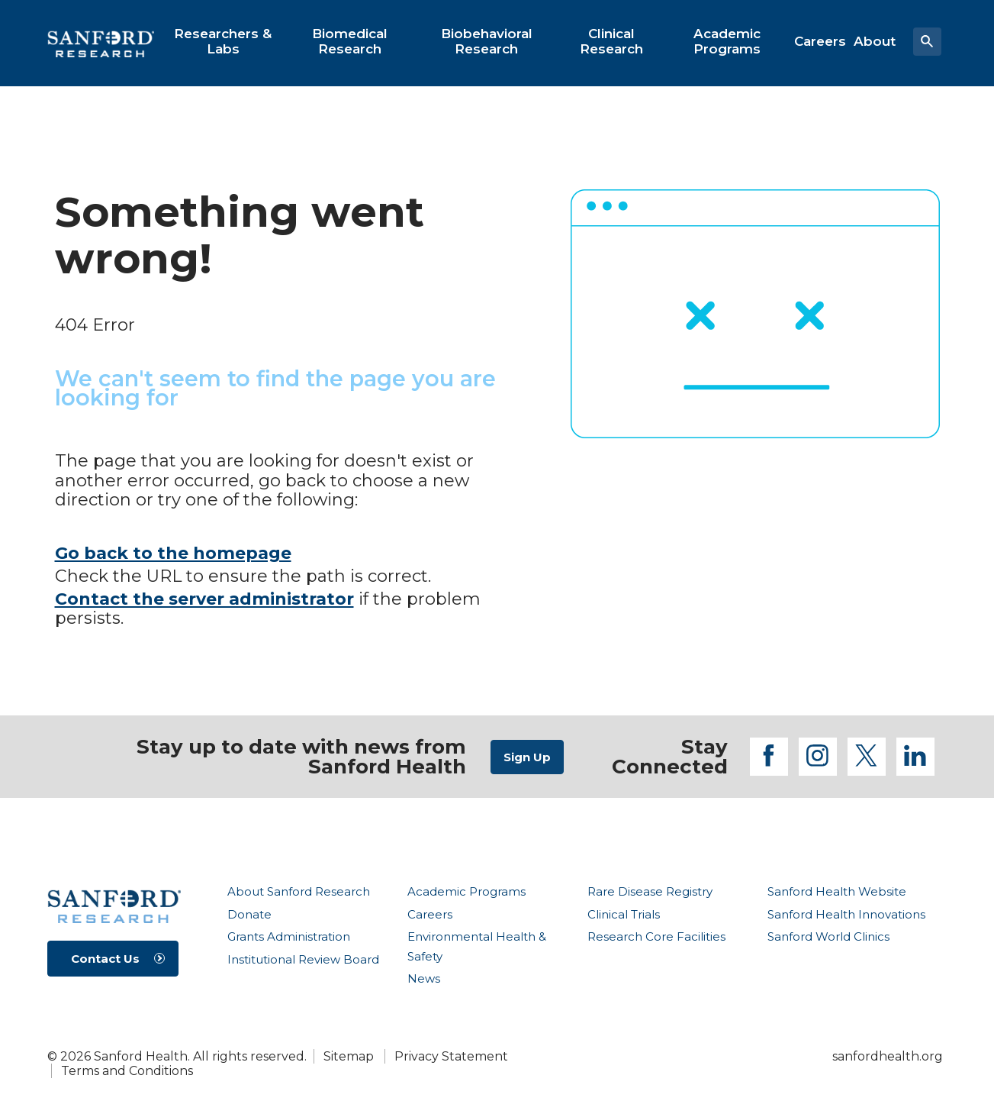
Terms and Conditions (127, 1071)
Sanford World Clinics (828, 936)
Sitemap (348, 1056)
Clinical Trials (623, 914)
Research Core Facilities (656, 936)
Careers (429, 914)
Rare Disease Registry (650, 891)
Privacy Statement (451, 1056)
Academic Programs (466, 891)
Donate (249, 914)
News (423, 978)
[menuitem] (223, 41)
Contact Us (105, 958)
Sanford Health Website (836, 891)
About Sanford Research (298, 891)
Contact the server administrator (204, 599)
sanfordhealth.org (887, 1056)
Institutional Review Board (303, 959)
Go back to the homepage (173, 553)
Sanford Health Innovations (846, 914)
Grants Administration (288, 936)
